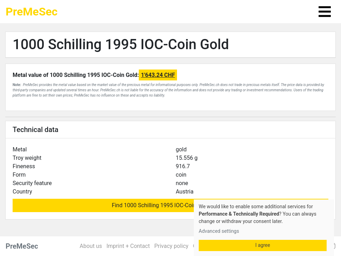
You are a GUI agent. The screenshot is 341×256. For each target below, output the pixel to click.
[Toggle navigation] (324, 11)
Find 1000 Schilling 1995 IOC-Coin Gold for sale (170, 205)
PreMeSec (31, 11)
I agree (262, 245)
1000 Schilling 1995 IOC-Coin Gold (121, 44)
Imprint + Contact (128, 246)
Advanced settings (219, 231)
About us (91, 246)
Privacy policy (171, 246)
